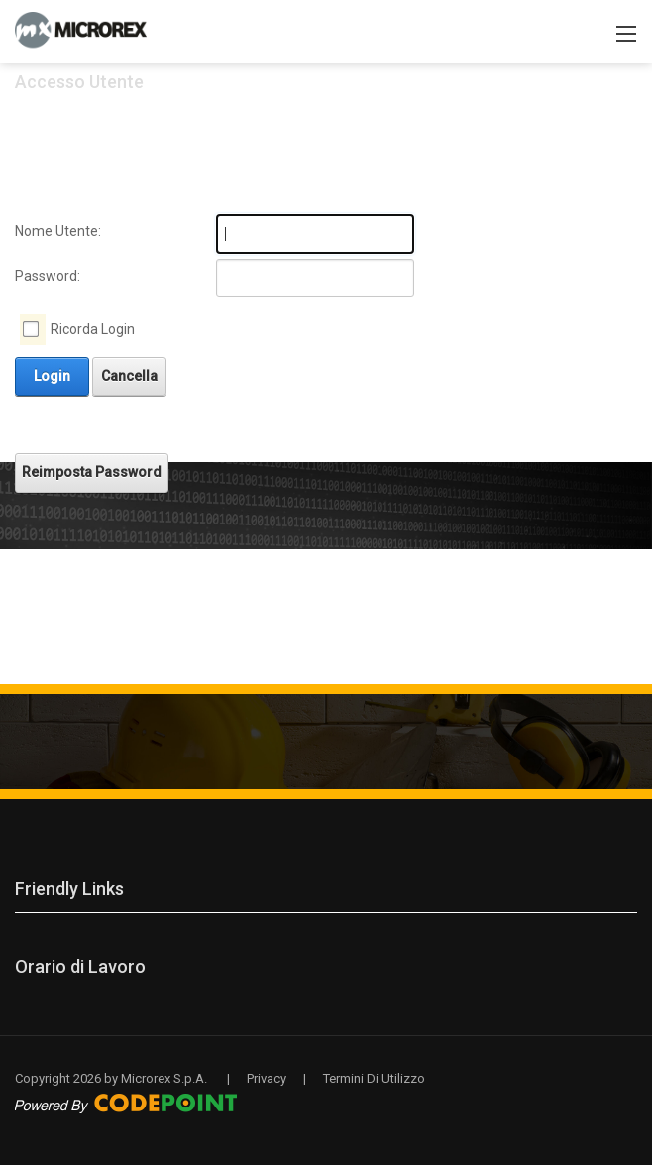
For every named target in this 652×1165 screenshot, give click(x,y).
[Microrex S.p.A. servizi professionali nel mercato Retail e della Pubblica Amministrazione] (81, 30)
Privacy (266, 1078)
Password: (47, 276)
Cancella (129, 376)
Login (52, 376)
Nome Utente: (58, 231)
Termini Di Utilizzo (374, 1078)
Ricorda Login (93, 329)
